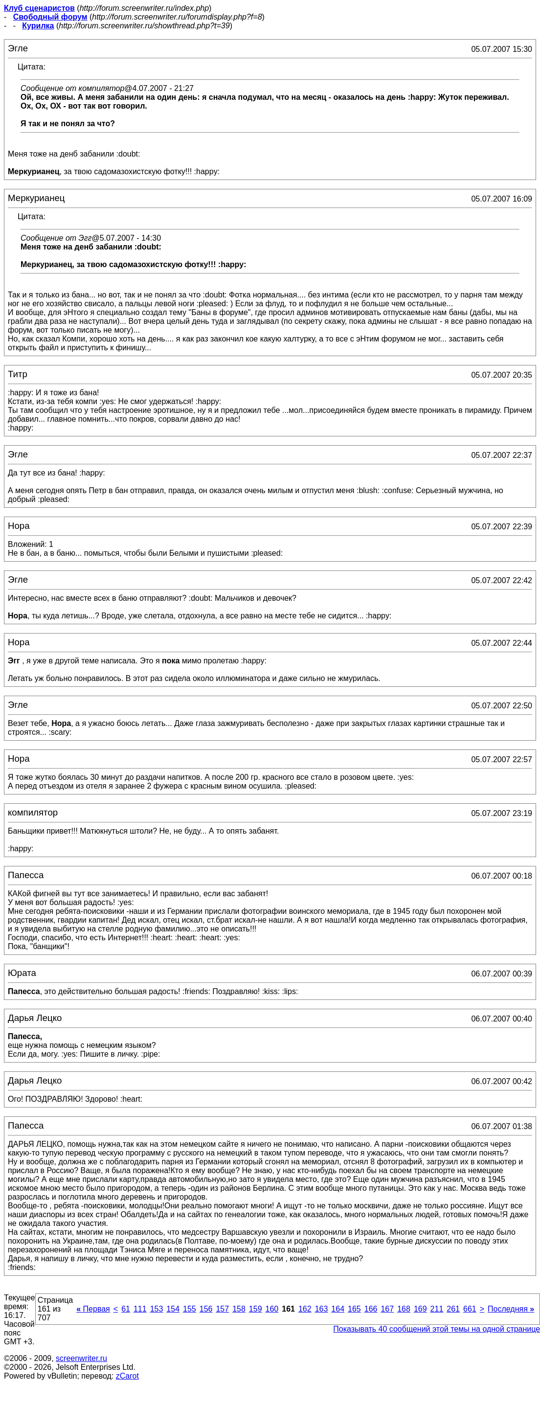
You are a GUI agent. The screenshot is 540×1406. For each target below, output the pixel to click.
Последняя (511, 1309)
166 (371, 1309)
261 (453, 1309)
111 (140, 1309)
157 (222, 1309)
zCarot (127, 1376)
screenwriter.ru (81, 1358)
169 (420, 1309)
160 (272, 1309)
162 (305, 1309)
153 (156, 1309)
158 (239, 1309)
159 (255, 1309)
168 (403, 1309)
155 (189, 1309)
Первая (93, 1309)
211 (437, 1309)
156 (206, 1309)
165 (354, 1309)
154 (173, 1309)
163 (321, 1309)
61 (125, 1309)
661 (469, 1309)
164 (337, 1309)
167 (387, 1309)
